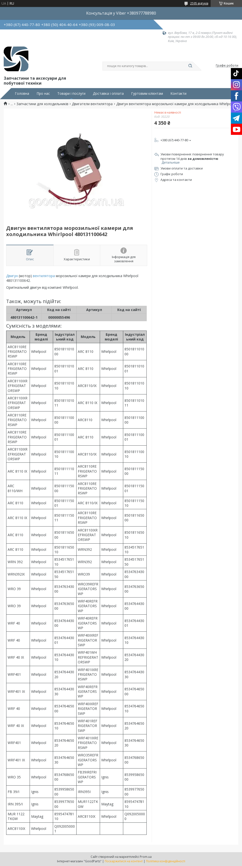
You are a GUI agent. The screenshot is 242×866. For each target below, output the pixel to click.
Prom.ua (146, 857)
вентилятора (44, 275)
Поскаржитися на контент (124, 861)
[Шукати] (190, 66)
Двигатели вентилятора (92, 104)
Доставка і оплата (108, 93)
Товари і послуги (71, 93)
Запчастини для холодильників (42, 104)
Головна (22, 93)
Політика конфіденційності (165, 861)
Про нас (43, 93)
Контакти (178, 93)
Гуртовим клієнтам (147, 93)
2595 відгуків (199, 3)
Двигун (12, 275)
